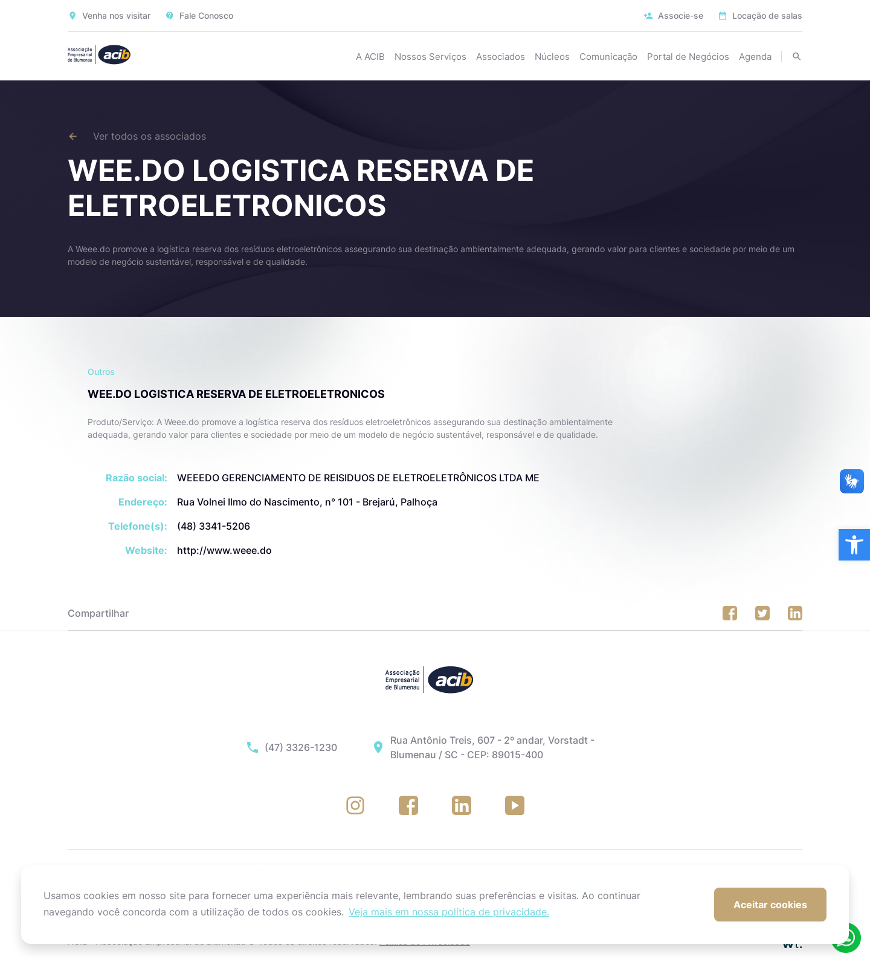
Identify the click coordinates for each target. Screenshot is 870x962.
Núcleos (552, 56)
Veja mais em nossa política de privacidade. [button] (449, 912)
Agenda (755, 56)
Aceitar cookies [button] (770, 905)
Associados (500, 56)
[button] (854, 545)
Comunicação (608, 56)
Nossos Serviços (430, 56)
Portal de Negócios (688, 56)
